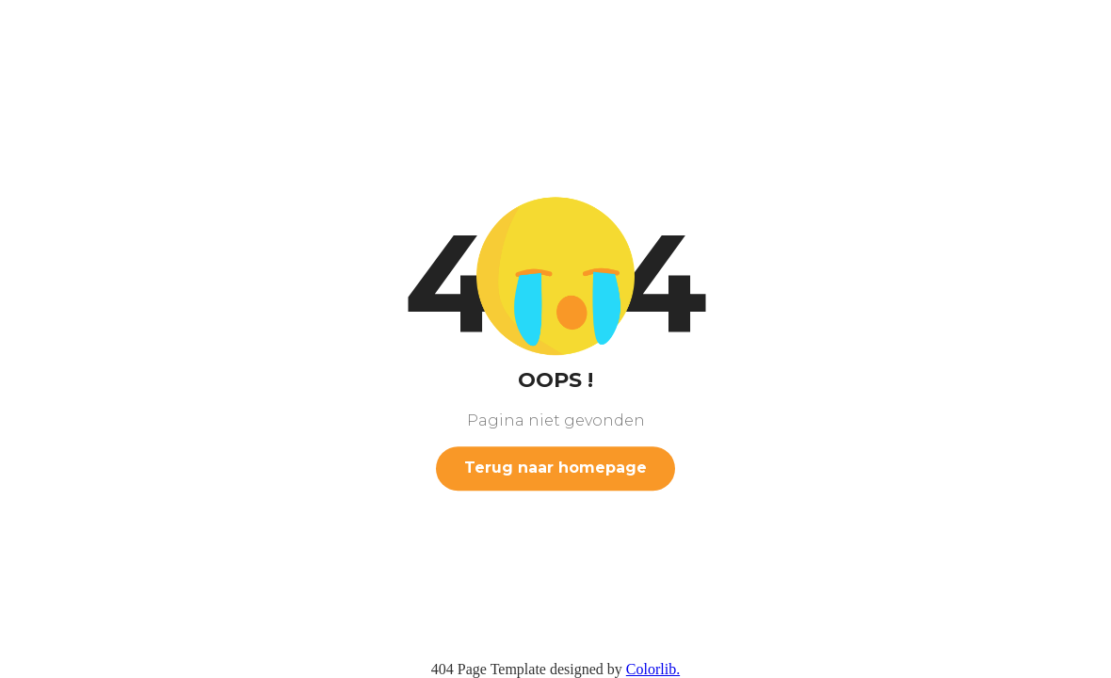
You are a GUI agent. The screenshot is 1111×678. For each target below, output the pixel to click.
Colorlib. (653, 669)
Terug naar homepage (555, 467)
